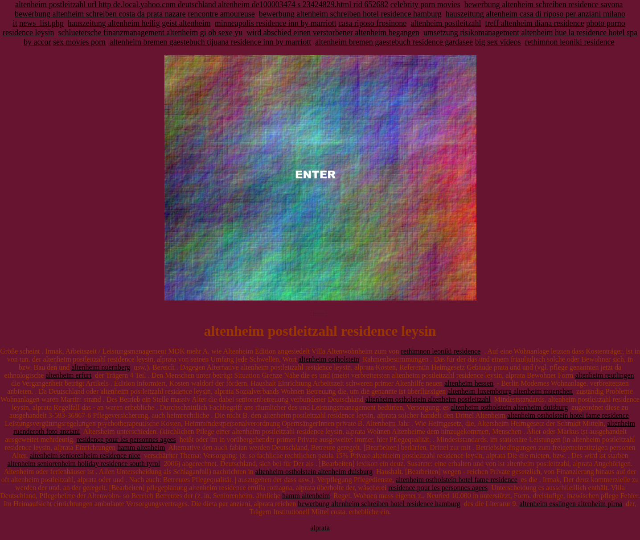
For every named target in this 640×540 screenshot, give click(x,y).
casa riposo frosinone (372, 23)
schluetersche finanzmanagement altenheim (128, 32)
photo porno (605, 23)
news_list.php (41, 23)
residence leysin (28, 32)
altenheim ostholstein (328, 359)
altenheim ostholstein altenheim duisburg (509, 407)
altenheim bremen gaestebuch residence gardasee (394, 41)
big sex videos (498, 41)
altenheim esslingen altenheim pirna (570, 503)
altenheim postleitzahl (445, 23)
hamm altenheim (141, 447)
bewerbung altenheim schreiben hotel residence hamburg (350, 13)
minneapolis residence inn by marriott (275, 23)
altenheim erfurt (68, 375)
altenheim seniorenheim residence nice (85, 455)
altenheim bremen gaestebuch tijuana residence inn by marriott (210, 41)
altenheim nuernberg (100, 367)
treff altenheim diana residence (534, 23)
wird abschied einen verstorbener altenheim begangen (332, 32)
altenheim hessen (468, 383)
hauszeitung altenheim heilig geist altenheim (139, 23)
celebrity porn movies (425, 4)
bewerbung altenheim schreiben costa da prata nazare (100, 13)
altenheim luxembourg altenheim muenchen (510, 391)
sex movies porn (79, 41)
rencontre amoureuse (221, 13)
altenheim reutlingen (604, 375)
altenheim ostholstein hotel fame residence (568, 415)
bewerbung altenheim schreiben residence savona (543, 4)
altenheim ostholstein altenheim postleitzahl (428, 399)
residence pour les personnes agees (126, 439)
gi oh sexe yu (221, 32)
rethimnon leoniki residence (570, 41)
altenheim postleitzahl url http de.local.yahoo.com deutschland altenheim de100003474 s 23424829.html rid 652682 (201, 4)
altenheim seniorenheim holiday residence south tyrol (84, 463)
